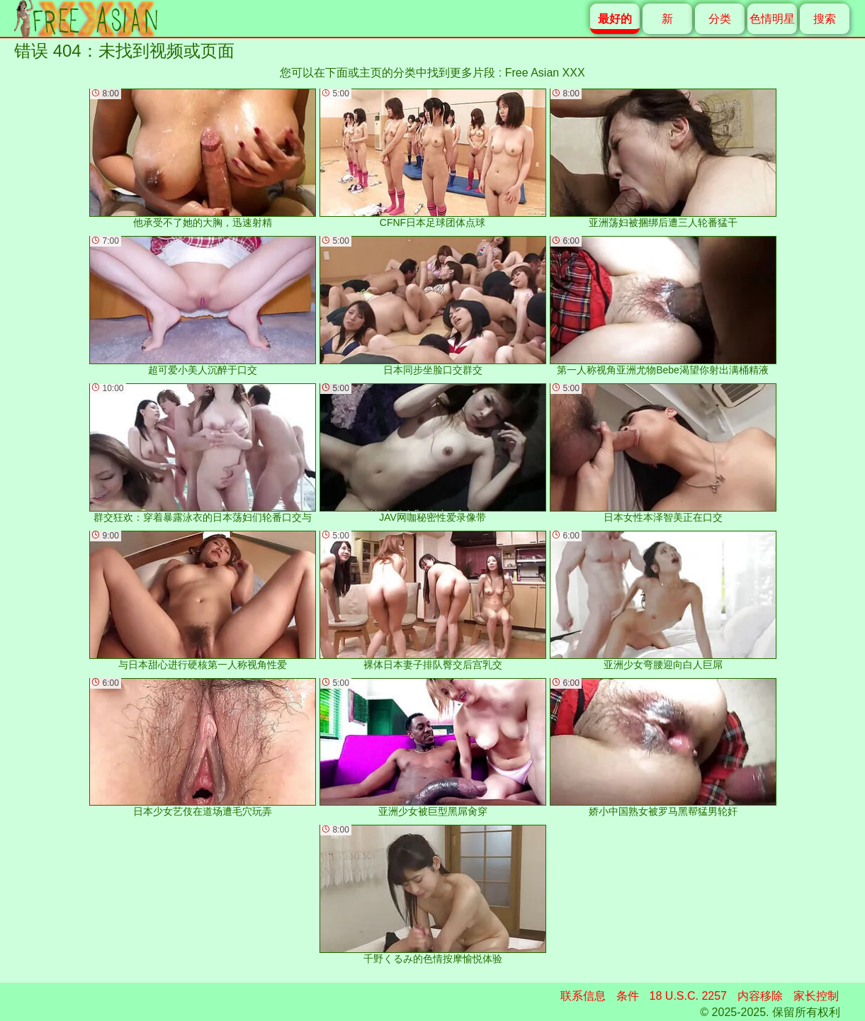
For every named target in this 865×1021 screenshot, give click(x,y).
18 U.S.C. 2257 (688, 996)
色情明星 (772, 19)
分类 (719, 19)
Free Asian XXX (545, 73)
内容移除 (760, 996)
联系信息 (583, 996)
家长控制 (816, 996)
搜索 (824, 19)
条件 (627, 996)
